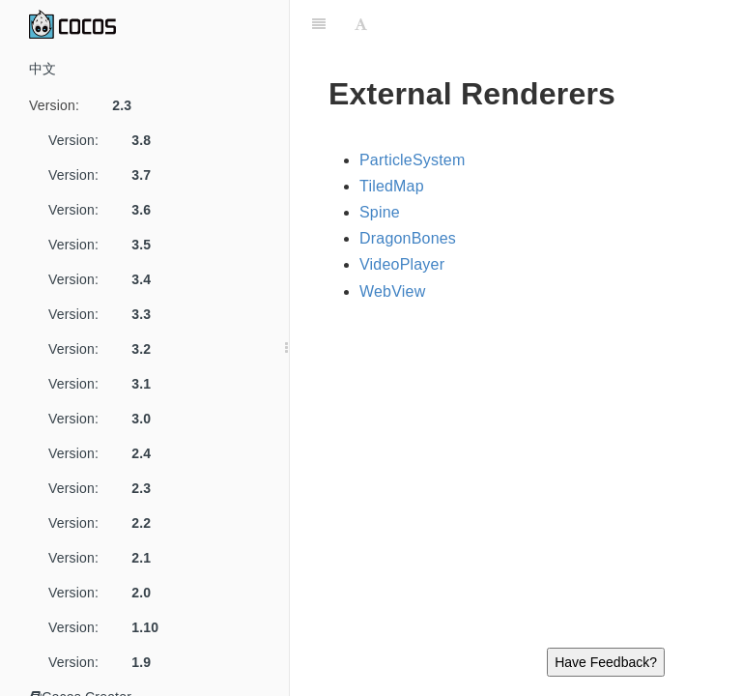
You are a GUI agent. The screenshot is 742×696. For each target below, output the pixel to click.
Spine (379, 212)
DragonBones (407, 238)
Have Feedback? (606, 662)
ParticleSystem (412, 160)
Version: (87, 105)
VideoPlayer (401, 264)
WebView (392, 291)
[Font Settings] (361, 24)
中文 (42, 68)
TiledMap (391, 186)
